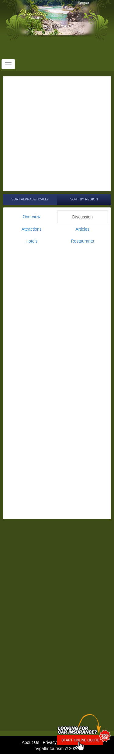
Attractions (32, 229)
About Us (30, 742)
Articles (82, 229)
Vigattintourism (50, 748)
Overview (31, 216)
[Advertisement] (57, 133)
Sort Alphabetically (30, 199)
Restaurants (82, 241)
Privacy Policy (56, 742)
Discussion (82, 216)
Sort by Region (84, 199)
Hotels (32, 241)
